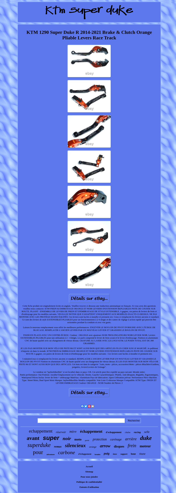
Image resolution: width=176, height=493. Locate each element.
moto (77, 439)
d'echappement (114, 432)
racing (137, 432)
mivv (73, 431)
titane (142, 453)
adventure (50, 454)
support (123, 454)
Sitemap (89, 471)
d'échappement (84, 454)
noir (67, 438)
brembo (97, 454)
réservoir (61, 432)
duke (146, 438)
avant (33, 438)
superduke (39, 445)
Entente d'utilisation (89, 487)
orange (93, 446)
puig (106, 453)
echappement (40, 431)
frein (132, 445)
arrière (131, 439)
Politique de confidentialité (89, 482)
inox (115, 454)
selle (147, 432)
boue (133, 454)
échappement (91, 431)
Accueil (89, 466)
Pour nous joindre (89, 476)
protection (100, 439)
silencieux (75, 445)
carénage (116, 439)
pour (38, 452)
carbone (66, 452)
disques (119, 446)
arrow (105, 446)
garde (87, 440)
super (51, 437)
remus (57, 446)
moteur (145, 446)
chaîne (127, 432)
